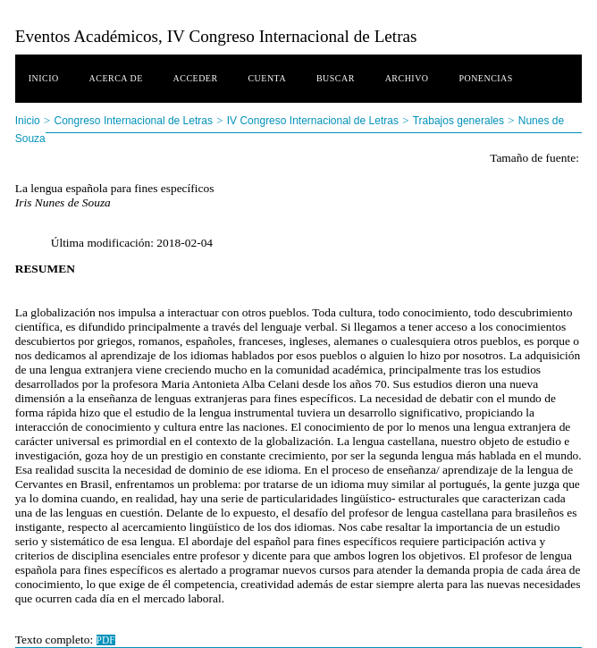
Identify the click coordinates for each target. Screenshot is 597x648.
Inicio (44, 78)
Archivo (407, 78)
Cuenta (267, 78)
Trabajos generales (458, 120)
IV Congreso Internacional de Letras (313, 120)
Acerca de (116, 78)
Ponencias (485, 78)
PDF (106, 640)
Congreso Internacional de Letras (134, 120)
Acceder (195, 78)
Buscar (335, 78)
